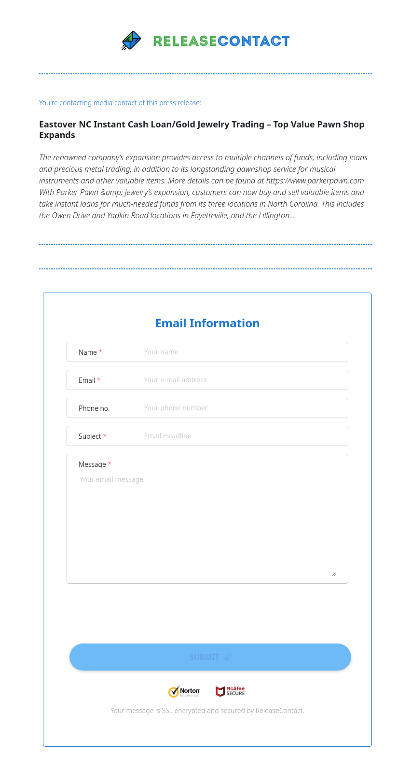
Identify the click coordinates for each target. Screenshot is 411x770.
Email (90, 380)
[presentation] (207, 610)
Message (95, 464)
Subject (93, 436)
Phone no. (94, 408)
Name (90, 352)
